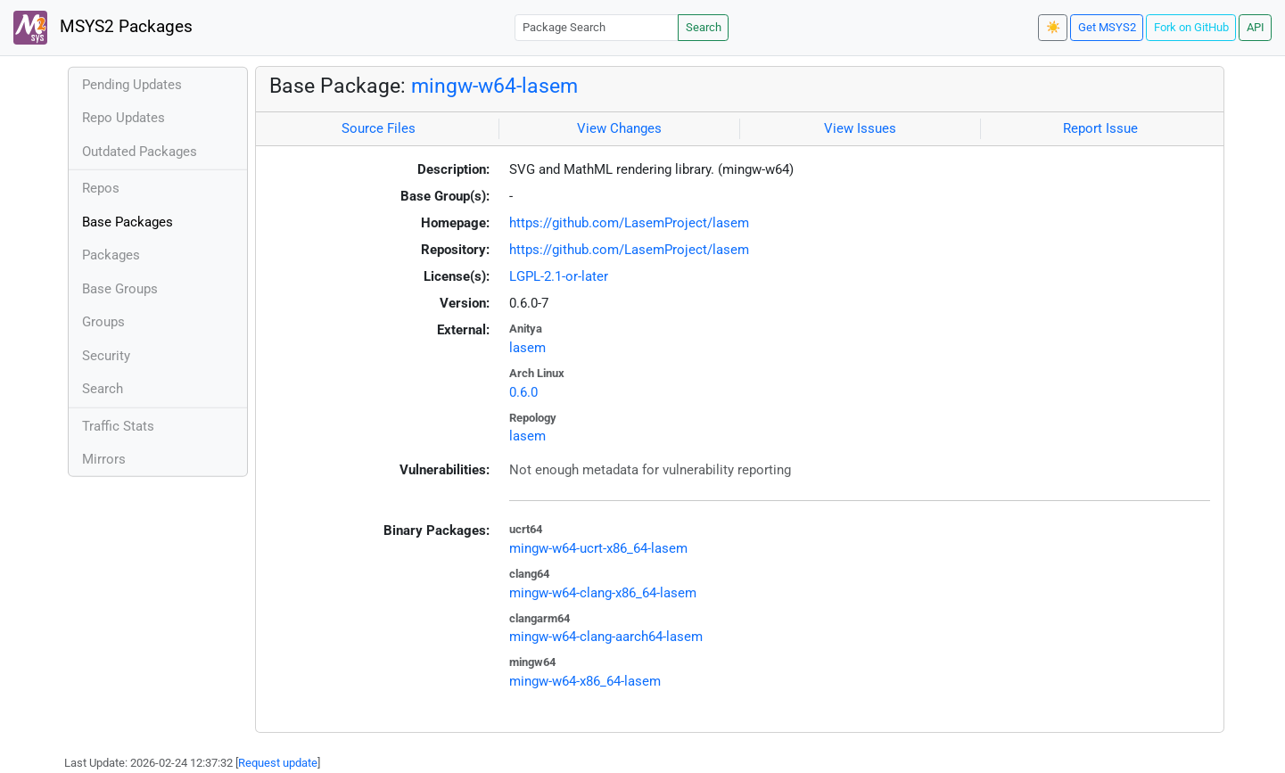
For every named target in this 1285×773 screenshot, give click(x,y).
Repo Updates (123, 118)
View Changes (619, 128)
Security (106, 356)
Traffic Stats (118, 426)
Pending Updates (132, 85)
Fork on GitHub (1191, 27)
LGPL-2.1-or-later (558, 276)
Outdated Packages (139, 152)
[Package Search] (597, 27)
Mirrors (104, 459)
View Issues (860, 128)
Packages (111, 255)
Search (703, 27)
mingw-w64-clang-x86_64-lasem (602, 593)
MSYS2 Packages (103, 28)
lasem (527, 348)
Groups (103, 322)
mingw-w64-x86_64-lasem (585, 681)
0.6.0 (523, 392)
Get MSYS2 (1107, 27)
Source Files (379, 128)
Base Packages (127, 222)
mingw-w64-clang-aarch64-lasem (606, 637)
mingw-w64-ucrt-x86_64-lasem (598, 548)
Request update (277, 762)
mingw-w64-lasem (494, 85)
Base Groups (120, 289)
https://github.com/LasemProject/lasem (629, 223)
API (1255, 27)
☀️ (1053, 27)
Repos (100, 188)
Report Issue (1100, 128)
